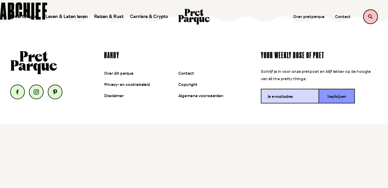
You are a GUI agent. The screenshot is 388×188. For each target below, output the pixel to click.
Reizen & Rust (109, 16)
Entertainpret (24, 16)
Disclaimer (114, 96)
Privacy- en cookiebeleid (127, 85)
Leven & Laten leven (66, 16)
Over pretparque (309, 17)
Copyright (187, 85)
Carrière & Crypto (149, 16)
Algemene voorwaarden (201, 96)
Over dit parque (118, 73)
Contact (343, 17)
